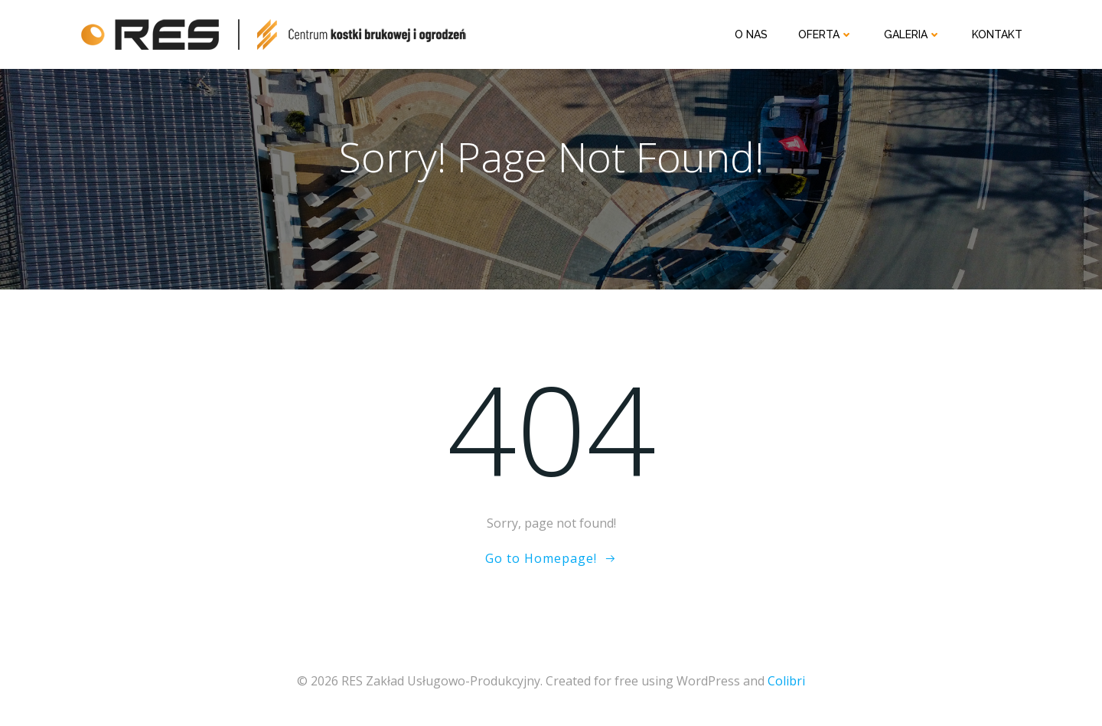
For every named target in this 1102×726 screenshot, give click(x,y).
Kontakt (997, 34)
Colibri (786, 680)
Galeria (912, 34)
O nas (751, 34)
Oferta (825, 34)
